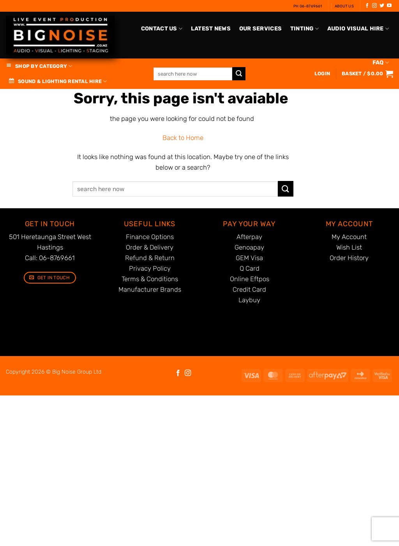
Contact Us (161, 28)
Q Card (250, 268)
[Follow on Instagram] (374, 6)
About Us (344, 6)
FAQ (381, 62)
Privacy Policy (150, 268)
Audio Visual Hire (358, 28)
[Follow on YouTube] (389, 6)
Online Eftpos (249, 279)
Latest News (211, 28)
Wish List (349, 247)
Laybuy (249, 300)
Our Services (260, 28)
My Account (349, 237)
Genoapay (249, 247)
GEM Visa (249, 258)
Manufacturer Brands (149, 289)
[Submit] (285, 188)
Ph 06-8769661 (307, 6)
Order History (349, 258)
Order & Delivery (149, 247)
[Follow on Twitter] (382, 6)
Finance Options (150, 237)
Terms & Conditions (150, 279)
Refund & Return (150, 258)
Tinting (304, 28)
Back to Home (182, 138)
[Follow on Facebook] (367, 6)
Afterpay (249, 237)
